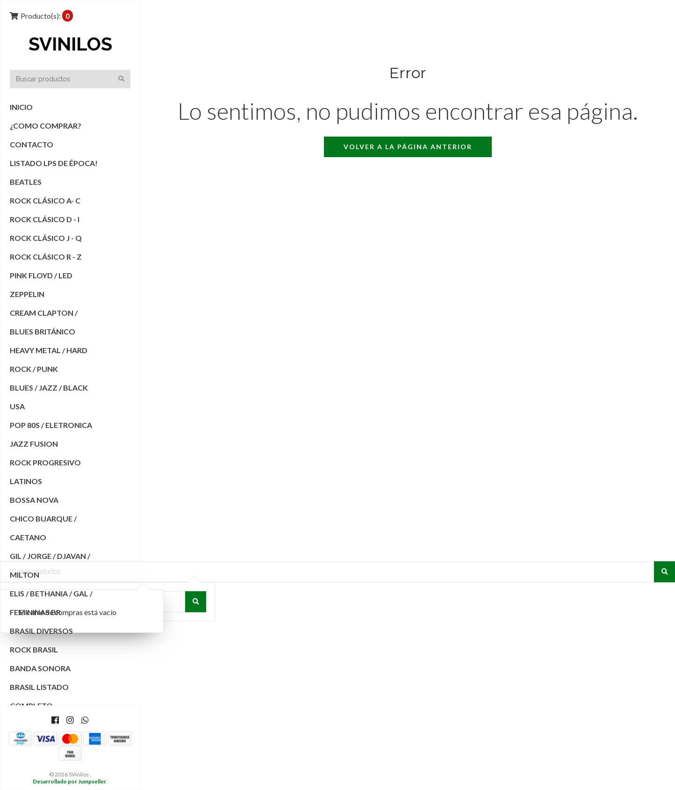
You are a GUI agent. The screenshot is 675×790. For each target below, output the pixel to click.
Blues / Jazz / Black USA (49, 397)
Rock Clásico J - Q (46, 237)
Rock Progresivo (45, 462)
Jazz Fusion (34, 443)
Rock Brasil (34, 649)
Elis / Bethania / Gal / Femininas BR (51, 602)
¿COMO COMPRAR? (45, 125)
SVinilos (70, 45)
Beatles (26, 181)
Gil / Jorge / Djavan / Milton (50, 565)
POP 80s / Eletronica (51, 424)
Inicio (21, 106)
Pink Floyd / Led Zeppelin (41, 284)
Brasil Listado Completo (39, 696)
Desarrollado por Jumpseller (69, 781)
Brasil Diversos (41, 630)
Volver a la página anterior (408, 147)
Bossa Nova (34, 499)
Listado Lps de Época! (54, 163)
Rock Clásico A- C (45, 200)
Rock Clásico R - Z (46, 256)
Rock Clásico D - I (44, 219)
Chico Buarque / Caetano (43, 528)
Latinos (26, 481)
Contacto (31, 144)
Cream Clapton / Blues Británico (44, 322)
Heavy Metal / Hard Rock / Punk (48, 359)
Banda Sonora (40, 668)
